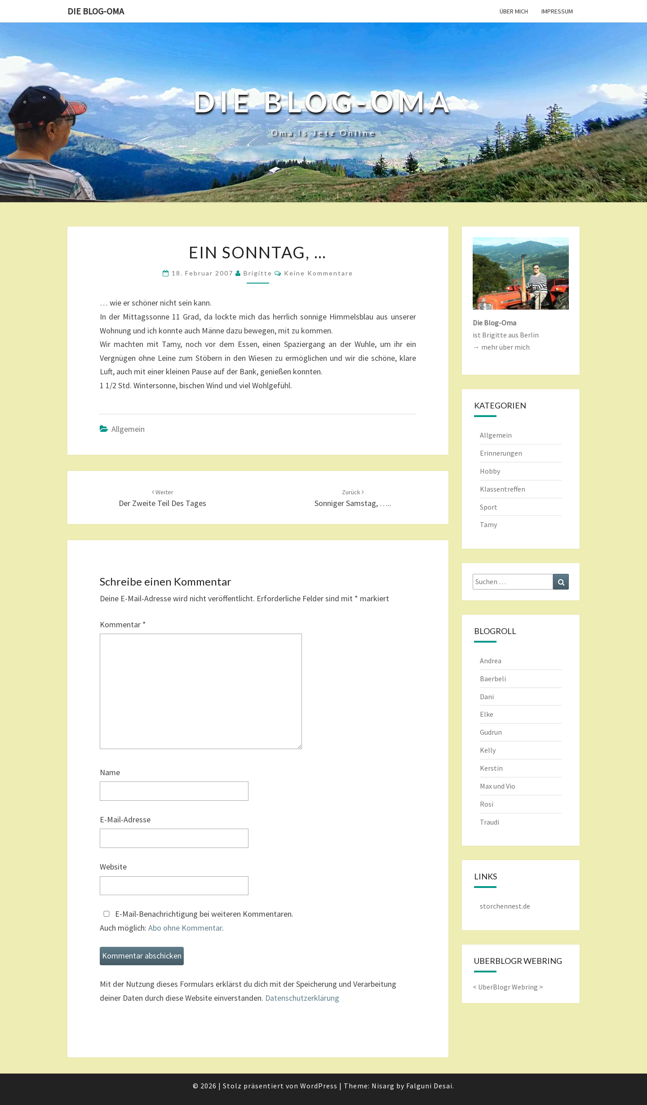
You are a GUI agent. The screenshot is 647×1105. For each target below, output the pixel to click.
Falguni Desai (429, 1085)
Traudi (489, 821)
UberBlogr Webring (508, 986)
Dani (487, 696)
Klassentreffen (502, 488)
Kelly (488, 750)
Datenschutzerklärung (302, 998)
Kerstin (491, 767)
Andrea (490, 660)
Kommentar (123, 624)
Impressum (557, 11)
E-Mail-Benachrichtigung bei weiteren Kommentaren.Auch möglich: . (196, 921)
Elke (486, 714)
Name (110, 772)
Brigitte (258, 273)
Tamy (488, 524)
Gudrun (491, 732)
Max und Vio (497, 785)
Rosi (486, 803)
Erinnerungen (501, 452)
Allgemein (128, 429)
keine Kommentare (318, 273)
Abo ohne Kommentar (185, 928)
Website (113, 866)
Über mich (514, 11)
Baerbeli (493, 678)
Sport (488, 506)
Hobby (490, 470)
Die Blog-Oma (95, 11)
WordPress (318, 1085)
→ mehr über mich (501, 346)
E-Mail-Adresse (125, 819)
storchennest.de (505, 905)
